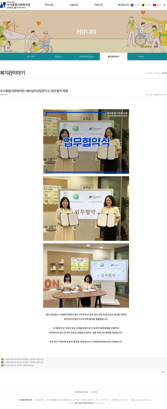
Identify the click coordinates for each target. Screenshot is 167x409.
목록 (162, 372)
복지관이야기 (113, 56)
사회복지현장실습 (86, 56)
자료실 (141, 56)
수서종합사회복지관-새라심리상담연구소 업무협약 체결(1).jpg (23, 362)
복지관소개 (123, 5)
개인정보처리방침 (81, 392)
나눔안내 (73, 5)
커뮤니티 (98, 5)
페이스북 (135, 5)
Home (149, 73)
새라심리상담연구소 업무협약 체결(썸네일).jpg (18, 365)
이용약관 (94, 392)
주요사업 (49, 5)
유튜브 (157, 5)
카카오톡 (146, 5)
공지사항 (31, 56)
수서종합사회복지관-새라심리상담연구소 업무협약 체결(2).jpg (23, 359)
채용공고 (58, 56)
